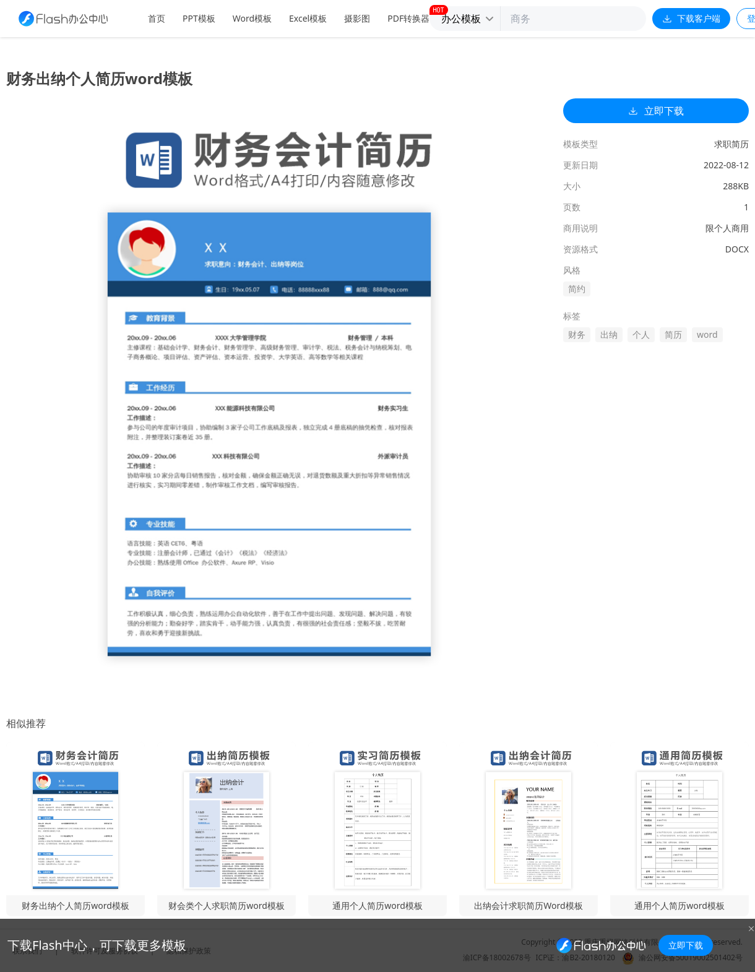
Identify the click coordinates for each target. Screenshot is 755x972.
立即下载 (656, 111)
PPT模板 (199, 18)
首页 (156, 18)
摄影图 (357, 18)
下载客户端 (691, 18)
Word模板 (252, 18)
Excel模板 (308, 18)
